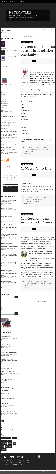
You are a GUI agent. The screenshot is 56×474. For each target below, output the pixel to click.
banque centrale (38, 201)
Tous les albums (7, 84)
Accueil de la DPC (26, 183)
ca (32, 285)
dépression (4, 443)
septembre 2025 (4, 107)
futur (14, 443)
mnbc (37, 199)
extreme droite (33, 149)
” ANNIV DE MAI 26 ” (6, 125)
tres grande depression (7, 440)
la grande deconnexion (8, 188)
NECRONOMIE (20, 12)
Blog (4, 184)
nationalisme (40, 149)
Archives (13, 1)
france (34, 199)
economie (9, 437)
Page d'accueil (44, 29)
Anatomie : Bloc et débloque (8, 411)
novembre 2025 (4, 103)
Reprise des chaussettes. (7, 200)
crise (3, 446)
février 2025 (52, 29)
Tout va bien (4, 403)
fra (29, 285)
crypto (27, 199)
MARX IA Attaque (5, 211)
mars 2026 (3, 96)
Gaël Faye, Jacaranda (6, 149)
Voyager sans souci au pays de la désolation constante (38, 50)
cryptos (32, 283)
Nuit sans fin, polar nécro (7, 398)
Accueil (4, 1)
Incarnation (12, 120)
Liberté (9, 123)
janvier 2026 (4, 99)
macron (3, 437)
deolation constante (28, 151)
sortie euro (42, 199)
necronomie (4, 234)
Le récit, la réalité (5, 141)
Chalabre (7, 153)
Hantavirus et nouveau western (9, 227)
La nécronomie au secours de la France (36, 220)
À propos (22, 1)
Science (5, 191)
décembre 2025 (4, 101)
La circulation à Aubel (6, 130)
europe (27, 149)
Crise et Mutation (7, 186)
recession (4, 449)
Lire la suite (14, 70)
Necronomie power (6, 201)
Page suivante (42, 301)
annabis (27, 283)
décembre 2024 (35, 29)
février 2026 (3, 98)
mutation (10, 443)
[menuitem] (5, 1)
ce (31, 285)
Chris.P (3, 218)
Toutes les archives (8, 111)
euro (31, 199)
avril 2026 (3, 94)
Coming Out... (4, 120)
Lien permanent (27, 147)
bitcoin (36, 283)
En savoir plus (7, 472)
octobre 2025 (4, 105)
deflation (14, 437)
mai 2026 (3, 92)
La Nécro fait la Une (36, 168)
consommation (8, 446)
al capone (40, 283)
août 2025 (3, 108)
